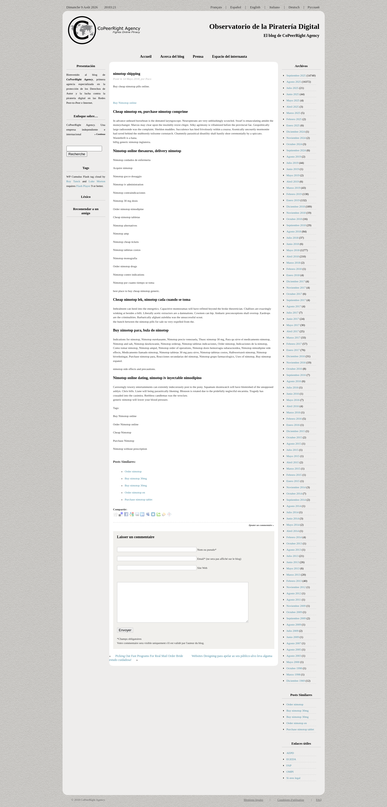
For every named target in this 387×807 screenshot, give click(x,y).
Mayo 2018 (293, 250)
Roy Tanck (73, 181)
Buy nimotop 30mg (136, 478)
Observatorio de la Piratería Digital (264, 26)
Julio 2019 (292, 162)
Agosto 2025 (294, 81)
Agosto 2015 (294, 443)
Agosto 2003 (294, 655)
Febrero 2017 (294, 343)
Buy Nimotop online (125, 102)
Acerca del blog (172, 56)
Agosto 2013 (294, 549)
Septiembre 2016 (296, 374)
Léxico (86, 197)
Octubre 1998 (294, 668)
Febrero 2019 (294, 194)
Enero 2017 (293, 350)
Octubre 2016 (294, 368)
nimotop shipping (126, 74)
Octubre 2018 (294, 218)
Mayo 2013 (293, 568)
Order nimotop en (135, 492)
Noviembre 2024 (296, 137)
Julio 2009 (292, 630)
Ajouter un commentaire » (261, 525)
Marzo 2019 (293, 187)
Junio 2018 (293, 243)
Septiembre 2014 (296, 499)
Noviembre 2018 (296, 212)
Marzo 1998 (293, 674)
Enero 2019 (293, 200)
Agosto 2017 (294, 306)
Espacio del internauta (229, 56)
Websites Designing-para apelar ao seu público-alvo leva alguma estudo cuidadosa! (190, 658)
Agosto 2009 (294, 624)
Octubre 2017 (294, 293)
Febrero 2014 (294, 537)
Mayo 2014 (293, 524)
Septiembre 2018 (296, 225)
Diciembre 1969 (296, 680)
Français (216, 7)
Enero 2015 (293, 481)
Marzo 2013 (293, 574)
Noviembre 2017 (296, 287)
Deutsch (294, 7)
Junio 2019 (293, 169)
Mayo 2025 (293, 100)
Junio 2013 (293, 562)
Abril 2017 (293, 331)
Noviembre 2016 (296, 362)
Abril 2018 (293, 256)
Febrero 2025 (294, 119)
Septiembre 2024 (296, 150)
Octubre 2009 (294, 612)
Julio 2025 (292, 87)
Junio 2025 (293, 94)
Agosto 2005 (294, 649)
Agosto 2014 (294, 505)
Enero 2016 (293, 424)
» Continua (99, 134)
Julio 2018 (292, 237)
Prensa (198, 56)
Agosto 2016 (294, 381)
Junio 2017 (293, 318)
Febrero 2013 (294, 580)
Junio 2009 (293, 637)
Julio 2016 (292, 387)
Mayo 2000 (293, 661)
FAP (289, 765)
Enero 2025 (293, 125)
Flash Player (83, 185)
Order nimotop (133, 471)
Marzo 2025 (293, 112)
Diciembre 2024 (296, 131)
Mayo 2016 (293, 399)
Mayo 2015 (293, 456)
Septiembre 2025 (296, 75)
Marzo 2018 (293, 262)
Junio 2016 (293, 393)
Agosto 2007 (294, 643)
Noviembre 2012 (296, 587)
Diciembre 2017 (296, 281)
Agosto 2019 (294, 156)
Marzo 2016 (293, 412)
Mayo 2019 (293, 175)
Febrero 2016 (294, 418)
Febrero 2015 (294, 474)
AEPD (290, 752)
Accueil (146, 56)
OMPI (290, 771)
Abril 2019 (293, 181)
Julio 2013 (292, 555)
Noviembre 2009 (296, 605)
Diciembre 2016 (296, 356)
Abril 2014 (293, 530)
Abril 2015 (293, 462)
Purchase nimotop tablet (138, 499)
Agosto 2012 (294, 593)
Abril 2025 (293, 106)
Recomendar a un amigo (86, 211)
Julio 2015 (292, 449)
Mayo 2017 (293, 325)
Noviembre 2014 (296, 487)
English (255, 7)
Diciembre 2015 (296, 431)
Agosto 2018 (294, 231)
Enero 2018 (293, 275)
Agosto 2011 (294, 599)
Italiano (274, 7)
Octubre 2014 (294, 493)
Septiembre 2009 (296, 618)
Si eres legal (294, 777)
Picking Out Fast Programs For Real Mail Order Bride (149, 656)
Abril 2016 (293, 406)
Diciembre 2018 (296, 206)
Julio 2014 (292, 512)
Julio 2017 (292, 312)
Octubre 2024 (294, 144)
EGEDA (291, 759)
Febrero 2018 (294, 268)
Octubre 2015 (294, 437)
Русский (314, 7)
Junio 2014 (293, 518)
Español (235, 7)
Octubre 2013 (294, 543)
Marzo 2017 (293, 337)
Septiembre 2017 (296, 300)
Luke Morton (97, 181)
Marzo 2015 (293, 468)
